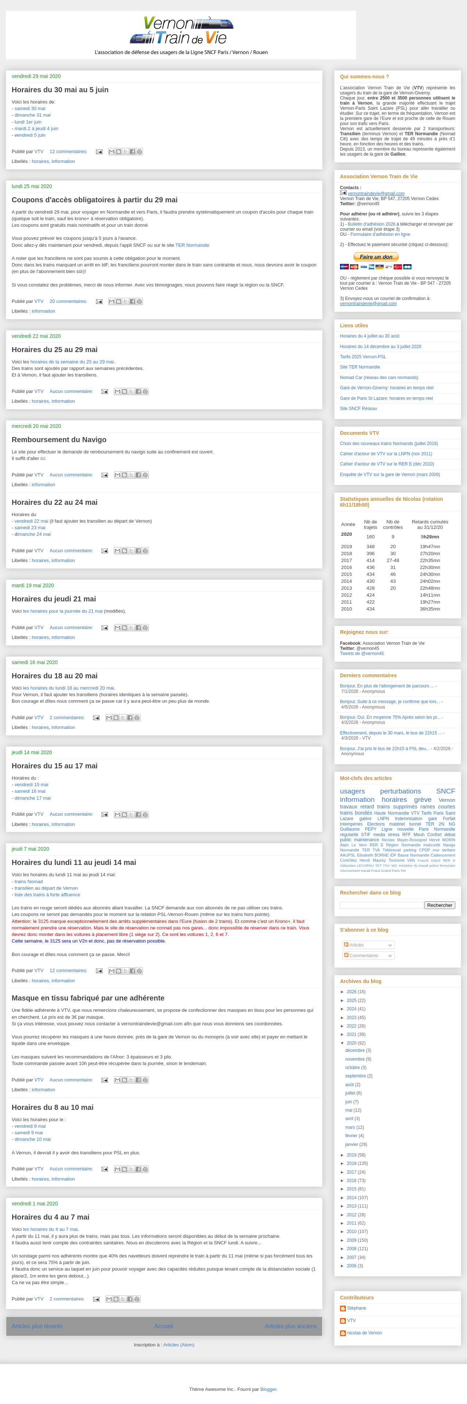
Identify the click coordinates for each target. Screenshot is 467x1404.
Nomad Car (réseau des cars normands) (379, 377)
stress (394, 834)
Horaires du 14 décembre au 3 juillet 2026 (380, 346)
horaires (40, 161)
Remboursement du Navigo (59, 440)
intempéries (351, 824)
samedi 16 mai (30, 791)
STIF (366, 834)
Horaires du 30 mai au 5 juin (60, 90)
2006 (352, 1265)
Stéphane (356, 1308)
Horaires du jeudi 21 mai (54, 599)
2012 (352, 1214)
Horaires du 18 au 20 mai (55, 676)
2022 (352, 1026)
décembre (355, 1050)
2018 (352, 1163)
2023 (352, 1017)
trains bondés (356, 813)
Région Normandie (403, 845)
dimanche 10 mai (33, 1139)
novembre (355, 1059)
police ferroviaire (442, 865)
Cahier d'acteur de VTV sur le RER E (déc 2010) (387, 464)
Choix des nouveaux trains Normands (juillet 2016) (389, 443)
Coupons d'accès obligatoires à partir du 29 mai (95, 200)
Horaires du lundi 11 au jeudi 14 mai (74, 862)
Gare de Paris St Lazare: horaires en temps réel (386, 398)
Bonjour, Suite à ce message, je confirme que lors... (390, 701)
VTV (415, 813)
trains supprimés (397, 807)
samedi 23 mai (30, 527)
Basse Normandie (413, 855)
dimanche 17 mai (33, 798)
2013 (352, 1206)
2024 (352, 1008)
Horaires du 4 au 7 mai (50, 1217)
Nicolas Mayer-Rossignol (404, 840)
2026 (352, 991)
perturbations (400, 791)
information (63, 161)
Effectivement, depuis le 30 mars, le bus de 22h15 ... (391, 733)
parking (410, 850)
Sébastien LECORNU (357, 865)
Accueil (164, 1326)
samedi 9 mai (29, 1132)
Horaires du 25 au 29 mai (55, 350)
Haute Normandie (391, 813)
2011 (352, 1223)
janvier (352, 1144)
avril (349, 1118)
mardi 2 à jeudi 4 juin (36, 128)
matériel (397, 824)
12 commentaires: (69, 151)
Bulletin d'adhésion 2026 (371, 224)
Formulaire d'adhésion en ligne (380, 234)
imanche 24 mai (34, 534)
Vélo (411, 860)
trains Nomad (29, 881)
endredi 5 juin (31, 135)
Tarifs (426, 813)
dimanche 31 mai (33, 115)
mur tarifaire (444, 850)
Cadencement (443, 855)
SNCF (445, 791)
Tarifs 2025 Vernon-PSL (363, 356)
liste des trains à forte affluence (47, 894)
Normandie (349, 850)
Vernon (447, 800)
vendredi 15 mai (32, 784)
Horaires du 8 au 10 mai (53, 1107)
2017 (352, 1172)
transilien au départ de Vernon (46, 888)
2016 (352, 1180)
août (350, 1084)
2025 (352, 1000)
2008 (352, 1248)
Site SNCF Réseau (358, 408)
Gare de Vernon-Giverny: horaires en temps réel (386, 387)
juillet (350, 1093)
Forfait (449, 818)
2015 (352, 1189)
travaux (348, 807)
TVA (376, 850)
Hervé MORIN (442, 840)
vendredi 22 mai (32, 521)
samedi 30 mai (30, 108)
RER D (449, 860)
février (352, 1135)
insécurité (432, 845)
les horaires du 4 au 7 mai (50, 1229)
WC (394, 865)
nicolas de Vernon (364, 1332)
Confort (434, 834)
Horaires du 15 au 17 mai (55, 766)
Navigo (449, 845)
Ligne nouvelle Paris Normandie (418, 829)
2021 (352, 1034)
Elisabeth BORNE (373, 855)
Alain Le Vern (353, 845)
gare (432, 818)
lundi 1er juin (28, 122)
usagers (352, 791)
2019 (352, 1155)
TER (366, 850)
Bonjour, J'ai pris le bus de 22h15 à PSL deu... (384, 748)
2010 (352, 1231)
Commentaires (361, 955)
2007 (352, 1257)
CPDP (424, 850)
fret (403, 871)
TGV (386, 865)
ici (42, 458)
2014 (352, 1197)
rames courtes (437, 807)
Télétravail (392, 850)
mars (350, 1127)
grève (423, 799)
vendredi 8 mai (30, 1126)
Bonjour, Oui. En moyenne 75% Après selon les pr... (390, 717)
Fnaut (375, 871)
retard (367, 807)
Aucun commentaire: (72, 391)
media (379, 834)
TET (378, 865)
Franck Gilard (429, 860)
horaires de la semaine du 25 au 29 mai (71, 361)
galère (365, 818)
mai (349, 1110)
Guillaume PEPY (358, 829)
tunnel (415, 824)
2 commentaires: (68, 717)
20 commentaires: (69, 301)
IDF (393, 855)
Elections (376, 824)
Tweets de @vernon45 (362, 653)
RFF (406, 834)
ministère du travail (413, 865)
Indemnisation (408, 818)
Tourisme (397, 860)
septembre (356, 1076)
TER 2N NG (441, 824)
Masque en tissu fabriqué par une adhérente (88, 998)
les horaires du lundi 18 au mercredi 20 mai (68, 688)
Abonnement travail (355, 871)
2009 (352, 1240)
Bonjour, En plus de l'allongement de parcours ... (387, 686)
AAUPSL (348, 855)
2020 (352, 1043)
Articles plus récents (37, 1326)
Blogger (268, 1389)
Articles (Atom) (178, 1345)
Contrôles (348, 860)
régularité (349, 834)
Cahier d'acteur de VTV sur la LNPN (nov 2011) (386, 453)
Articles (354, 945)
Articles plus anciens (291, 1326)
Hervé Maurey (373, 860)
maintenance (366, 839)
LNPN (383, 818)
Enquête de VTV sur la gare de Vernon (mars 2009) (390, 474)
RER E (376, 845)
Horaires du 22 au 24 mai (55, 502)
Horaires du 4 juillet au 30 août (370, 336)
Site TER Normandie (360, 367)
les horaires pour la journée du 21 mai (63, 611)
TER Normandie (192, 245)
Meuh (419, 834)
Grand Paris (390, 871)
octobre (353, 1067)
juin (349, 1101)
